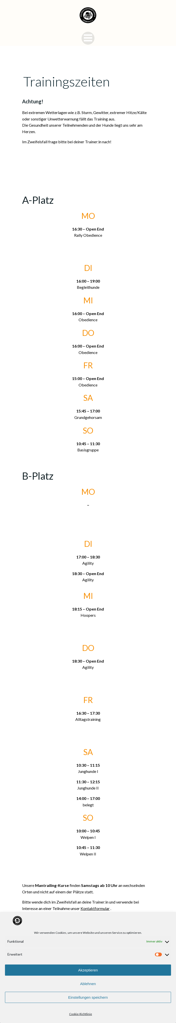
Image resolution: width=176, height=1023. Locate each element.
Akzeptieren (88, 970)
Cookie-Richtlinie (80, 1014)
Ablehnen (88, 984)
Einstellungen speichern (88, 997)
